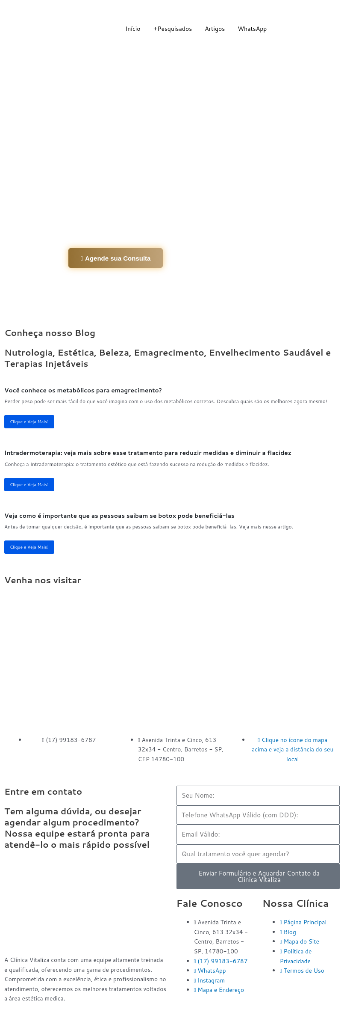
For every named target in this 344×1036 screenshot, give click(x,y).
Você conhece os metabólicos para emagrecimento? (83, 390)
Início (132, 28)
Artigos (215, 28)
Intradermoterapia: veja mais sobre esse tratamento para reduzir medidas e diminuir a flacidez (147, 452)
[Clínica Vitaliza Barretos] (172, 658)
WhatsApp (252, 28)
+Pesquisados (172, 28)
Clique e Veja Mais (29, 421)
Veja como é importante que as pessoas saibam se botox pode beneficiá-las (119, 515)
